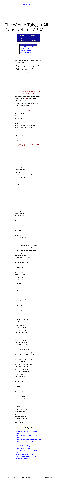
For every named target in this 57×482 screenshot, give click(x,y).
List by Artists (34, 38)
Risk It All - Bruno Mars (25, 48)
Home (16, 60)
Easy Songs (22, 38)
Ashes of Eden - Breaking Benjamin (28, 47)
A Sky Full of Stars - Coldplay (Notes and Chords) (29, 439)
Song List (22, 35)
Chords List (22, 40)
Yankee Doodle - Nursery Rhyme (24, 454)
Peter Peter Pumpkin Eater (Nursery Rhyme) (27, 456)
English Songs (25, 60)
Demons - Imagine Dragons (23, 448)
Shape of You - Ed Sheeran (23, 458)
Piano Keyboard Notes (28, 4)
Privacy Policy (43, 477)
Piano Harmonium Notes (25, 477)
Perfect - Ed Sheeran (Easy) (23, 446)
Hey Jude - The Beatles (25, 52)
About (48, 477)
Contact (51, 477)
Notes (20, 60)
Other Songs (34, 40)
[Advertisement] (28, 14)
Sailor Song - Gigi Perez (25, 50)
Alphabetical (34, 35)
